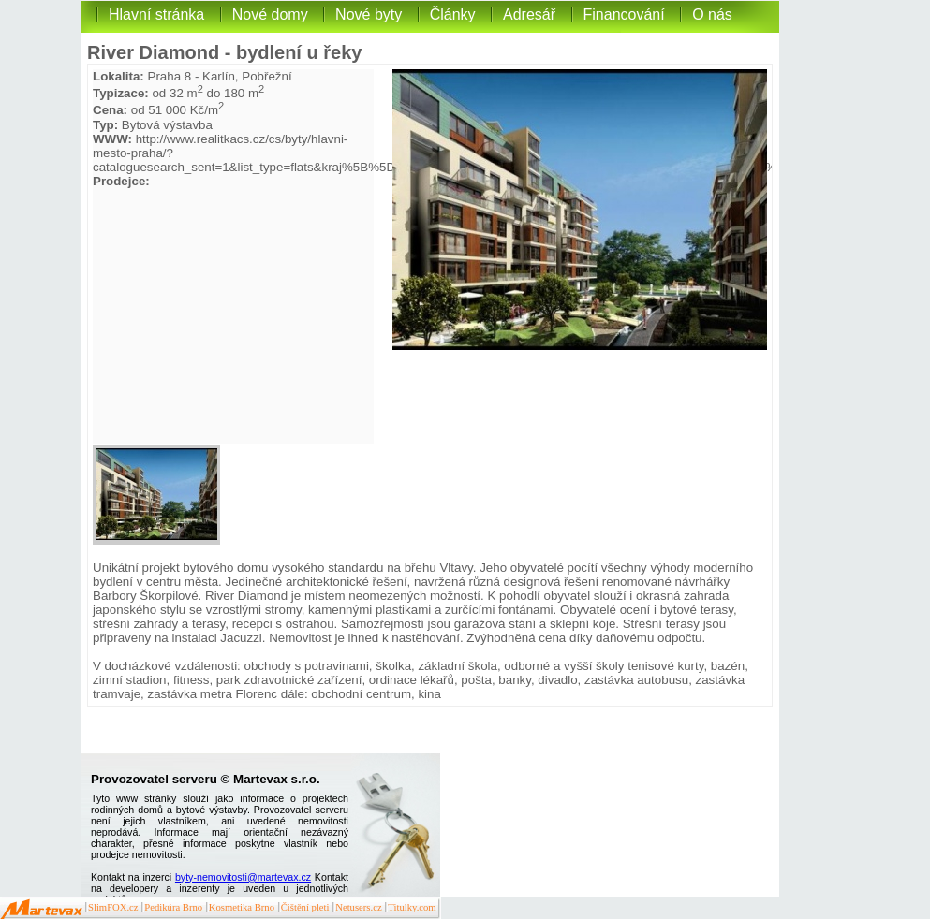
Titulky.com (411, 907)
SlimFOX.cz (113, 907)
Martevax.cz (41, 909)
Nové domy (270, 14)
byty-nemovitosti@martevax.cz (243, 877)
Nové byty (368, 14)
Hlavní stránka (156, 14)
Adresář (529, 14)
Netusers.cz (358, 907)
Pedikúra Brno (173, 907)
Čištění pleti (305, 907)
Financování (624, 14)
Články (453, 14)
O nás (712, 14)
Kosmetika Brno (241, 907)
